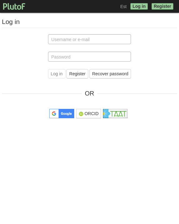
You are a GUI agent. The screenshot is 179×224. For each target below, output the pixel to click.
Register (162, 6)
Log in (139, 6)
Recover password (110, 73)
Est (123, 6)
